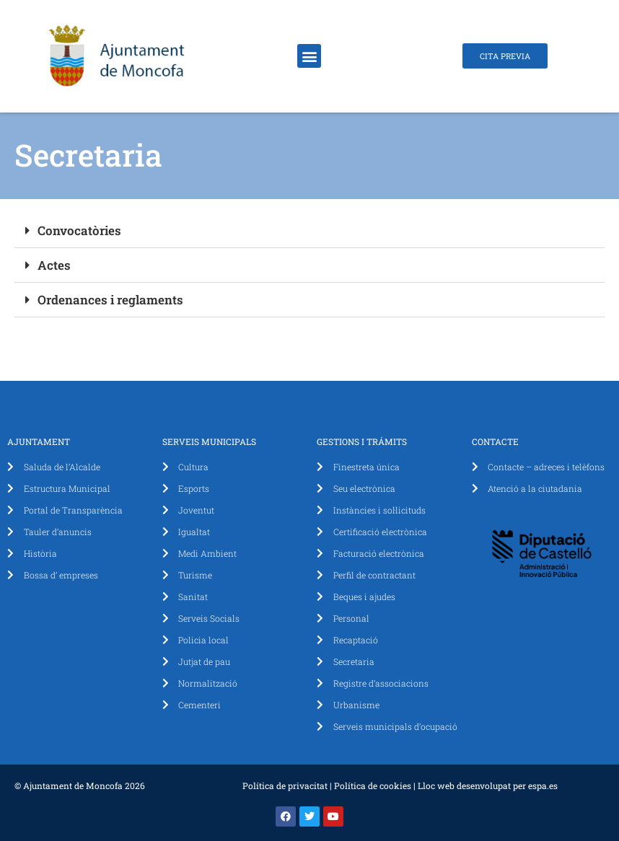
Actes (54, 265)
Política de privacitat (285, 785)
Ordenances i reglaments (110, 299)
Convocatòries (79, 230)
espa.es (543, 785)
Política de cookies (372, 785)
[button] (309, 56)
